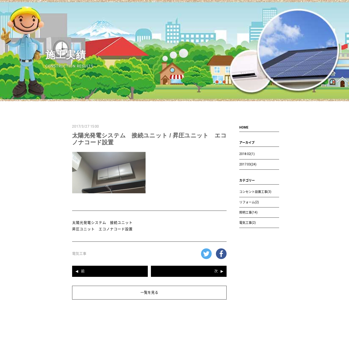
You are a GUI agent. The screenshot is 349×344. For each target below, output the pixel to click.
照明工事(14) (248, 212)
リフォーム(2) (249, 202)
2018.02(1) (247, 154)
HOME (243, 127)
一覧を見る (149, 292)
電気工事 (79, 253)
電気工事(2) (247, 222)
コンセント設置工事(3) (255, 191)
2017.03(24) (247, 164)
